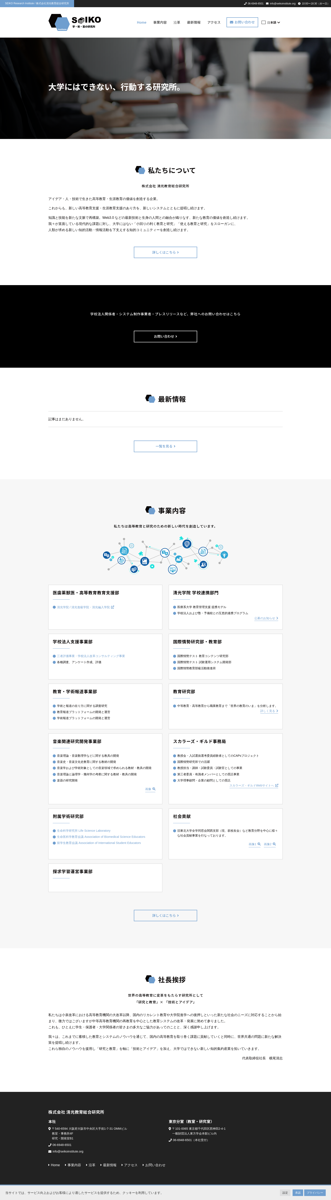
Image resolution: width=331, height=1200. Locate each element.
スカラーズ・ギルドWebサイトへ (251, 785)
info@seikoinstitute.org (283, 3)
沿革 (177, 22)
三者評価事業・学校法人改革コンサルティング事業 (91, 656)
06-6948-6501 (256, 3)
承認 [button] (298, 1192)
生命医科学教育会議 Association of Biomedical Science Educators (101, 836)
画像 (148, 789)
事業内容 (160, 22)
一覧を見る (164, 446)
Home (142, 22)
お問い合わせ (245, 21)
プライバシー (315, 1192)
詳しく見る (267, 711)
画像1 (252, 844)
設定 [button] (285, 1192)
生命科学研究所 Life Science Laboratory (83, 830)
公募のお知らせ (264, 618)
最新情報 (194, 22)
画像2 (267, 844)
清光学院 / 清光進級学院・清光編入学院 (83, 607)
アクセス (214, 22)
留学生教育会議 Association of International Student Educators (99, 843)
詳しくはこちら (164, 252)
